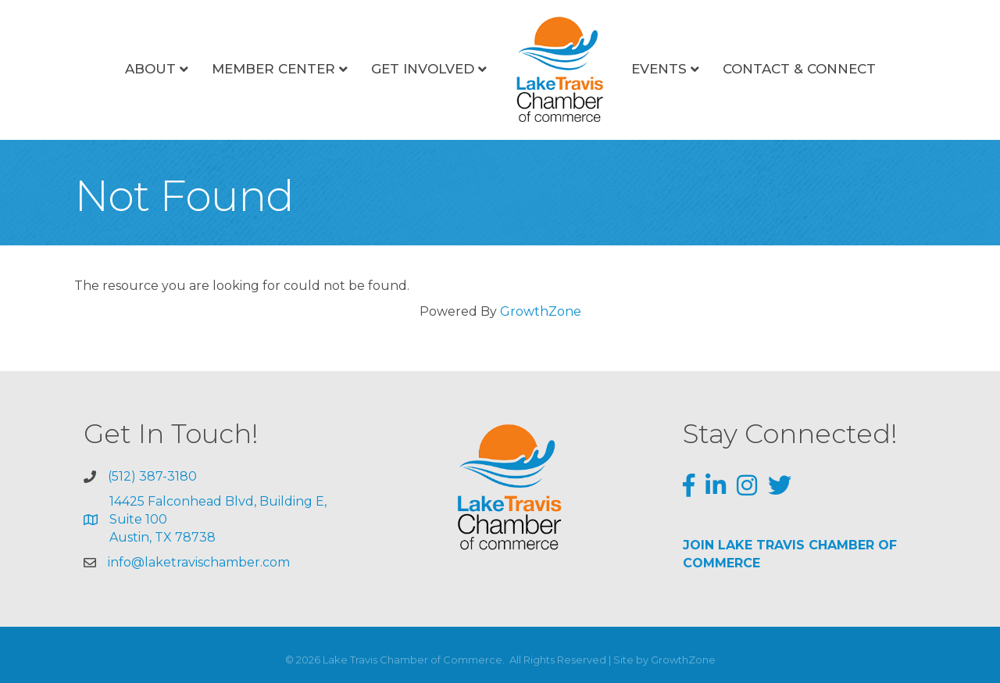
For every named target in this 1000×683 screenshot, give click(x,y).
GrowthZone (540, 311)
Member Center (273, 69)
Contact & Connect (799, 69)
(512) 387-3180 (152, 476)
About (150, 69)
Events (659, 69)
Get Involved (422, 69)
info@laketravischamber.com (199, 562)
